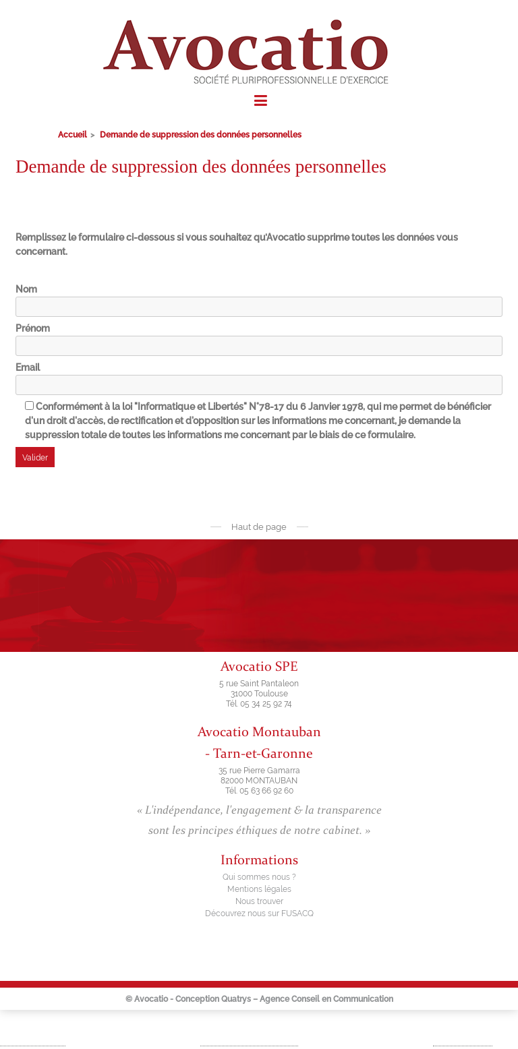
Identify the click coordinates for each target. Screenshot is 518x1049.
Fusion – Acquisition (254, 1036)
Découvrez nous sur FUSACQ (259, 913)
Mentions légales (259, 889)
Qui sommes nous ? (259, 877)
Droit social (468, 1036)
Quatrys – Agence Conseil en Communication (307, 999)
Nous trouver (259, 901)
